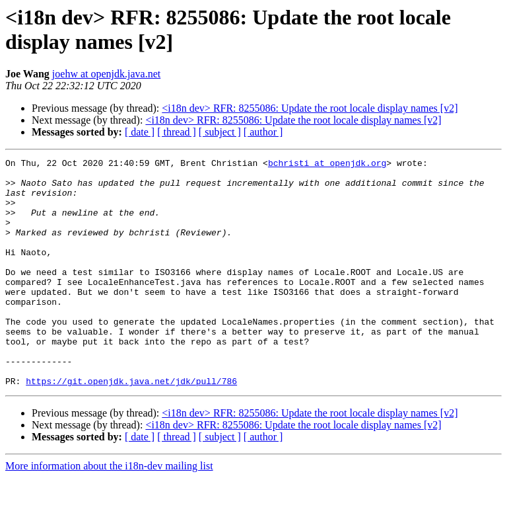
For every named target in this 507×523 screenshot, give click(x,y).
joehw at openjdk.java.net (106, 73)
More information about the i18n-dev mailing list (109, 511)
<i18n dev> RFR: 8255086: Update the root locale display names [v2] (309, 108)
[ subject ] (220, 132)
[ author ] (263, 132)
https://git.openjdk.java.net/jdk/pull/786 (131, 426)
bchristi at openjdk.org (327, 165)
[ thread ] (176, 132)
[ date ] (139, 132)
